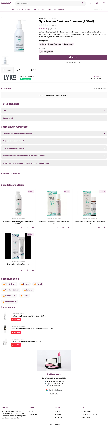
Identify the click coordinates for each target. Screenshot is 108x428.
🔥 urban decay (9, 296)
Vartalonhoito (17, 9)
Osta (73, 57)
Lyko (41, 52)
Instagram (59, 414)
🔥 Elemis (24, 296)
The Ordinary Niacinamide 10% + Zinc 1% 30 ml (29, 316)
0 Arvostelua (53, 25)
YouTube (58, 417)
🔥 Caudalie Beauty (11, 290)
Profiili (31, 411)
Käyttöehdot (54, 394)
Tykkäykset (33, 414)
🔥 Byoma (25, 284)
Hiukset (36, 9)
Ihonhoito (5, 9)
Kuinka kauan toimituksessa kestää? (17, 133)
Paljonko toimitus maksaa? (13, 141)
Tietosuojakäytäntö (89, 414)
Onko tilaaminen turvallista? (14, 148)
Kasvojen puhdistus (54, 44)
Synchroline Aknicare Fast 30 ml (18, 264)
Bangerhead (48, 52)
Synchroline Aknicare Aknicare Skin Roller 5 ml (54, 222)
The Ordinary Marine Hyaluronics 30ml (26, 341)
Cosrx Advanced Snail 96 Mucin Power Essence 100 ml (32, 328)
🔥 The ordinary (9, 284)
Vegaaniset (46, 9)
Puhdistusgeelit (68, 44)
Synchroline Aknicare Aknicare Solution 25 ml (90, 222)
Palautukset (86, 417)
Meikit (27, 9)
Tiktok (57, 411)
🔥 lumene (28, 290)
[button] (54, 390)
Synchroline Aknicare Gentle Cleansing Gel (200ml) (18, 222)
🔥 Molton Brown (9, 302)
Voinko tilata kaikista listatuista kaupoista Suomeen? (24, 156)
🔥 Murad (38, 284)
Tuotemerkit (59, 9)
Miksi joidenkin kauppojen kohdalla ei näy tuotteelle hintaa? (26, 163)
